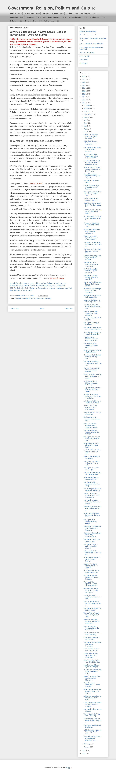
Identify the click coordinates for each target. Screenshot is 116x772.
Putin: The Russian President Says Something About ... (91, 425)
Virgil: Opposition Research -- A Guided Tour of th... (92, 684)
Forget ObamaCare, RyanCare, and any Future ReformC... (91, 238)
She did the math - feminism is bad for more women (91, 264)
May (85, 126)
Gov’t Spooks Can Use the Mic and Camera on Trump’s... (92, 704)
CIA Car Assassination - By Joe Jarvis (91, 638)
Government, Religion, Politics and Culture (52, 8)
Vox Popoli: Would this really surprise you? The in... (92, 363)
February (87, 744)
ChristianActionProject (51, 17)
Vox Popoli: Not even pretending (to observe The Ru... (92, 502)
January (87, 747)
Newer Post (14, 309)
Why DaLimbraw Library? (88, 31)
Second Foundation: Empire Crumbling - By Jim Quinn (92, 175)
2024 (84, 82)
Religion (13, 21)
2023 (84, 85)
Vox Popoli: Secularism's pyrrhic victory (92, 540)
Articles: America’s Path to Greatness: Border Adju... (92, 698)
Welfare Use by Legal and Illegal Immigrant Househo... (92, 257)
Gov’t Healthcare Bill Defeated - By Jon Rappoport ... (90, 270)
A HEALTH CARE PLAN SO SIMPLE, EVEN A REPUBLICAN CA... (92, 162)
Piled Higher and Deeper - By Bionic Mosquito (92, 666)
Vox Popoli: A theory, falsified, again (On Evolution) (91, 277)
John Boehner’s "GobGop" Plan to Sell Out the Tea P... (92, 218)
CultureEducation (75, 17)
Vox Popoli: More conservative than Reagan (90, 521)
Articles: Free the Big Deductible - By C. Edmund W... (91, 655)
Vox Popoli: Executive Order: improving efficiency (91, 546)
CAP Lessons (49, 21)
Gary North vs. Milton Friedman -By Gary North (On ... (91, 590)
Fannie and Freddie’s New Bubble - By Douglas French (92, 284)
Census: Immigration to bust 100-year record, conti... (92, 224)
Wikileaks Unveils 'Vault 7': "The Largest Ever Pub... (92, 732)
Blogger (68, 768)
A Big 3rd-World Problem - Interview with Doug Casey (92, 389)
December (87, 105)
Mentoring (30, 17)
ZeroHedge (83, 63)
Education (14, 17)
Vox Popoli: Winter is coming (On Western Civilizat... (91, 577)
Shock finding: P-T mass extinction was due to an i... (92, 720)
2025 (84, 79)
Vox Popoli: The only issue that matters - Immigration (92, 644)
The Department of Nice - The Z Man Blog (92, 633)
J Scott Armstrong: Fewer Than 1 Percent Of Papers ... (92, 187)
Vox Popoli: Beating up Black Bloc (91, 323)
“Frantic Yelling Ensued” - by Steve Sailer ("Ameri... (92, 559)
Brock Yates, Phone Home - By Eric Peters (92, 351)
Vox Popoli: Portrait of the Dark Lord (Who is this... (92, 328)
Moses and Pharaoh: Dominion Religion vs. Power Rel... (92, 621)
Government (29, 13)
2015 (84, 753)
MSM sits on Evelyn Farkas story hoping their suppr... (91, 143)
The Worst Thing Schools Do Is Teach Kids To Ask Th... (92, 244)
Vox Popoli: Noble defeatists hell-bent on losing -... (92, 484)
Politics (13, 13)
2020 (84, 94)
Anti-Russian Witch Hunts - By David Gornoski (92, 402)
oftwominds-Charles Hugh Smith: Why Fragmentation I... (92, 534)
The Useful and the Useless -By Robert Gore (91, 345)
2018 (84, 100)
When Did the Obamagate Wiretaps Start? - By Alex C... (92, 691)
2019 (84, 97)
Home (41, 309)
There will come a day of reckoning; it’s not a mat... (92, 463)
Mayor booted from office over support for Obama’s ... (92, 678)
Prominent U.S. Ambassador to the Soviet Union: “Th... (91, 339)
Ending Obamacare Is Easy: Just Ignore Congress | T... (91, 136)
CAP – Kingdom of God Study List (91, 44)
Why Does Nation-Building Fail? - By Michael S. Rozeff (92, 376)
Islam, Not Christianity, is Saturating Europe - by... (92, 301)
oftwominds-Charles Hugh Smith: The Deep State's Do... (92, 290)
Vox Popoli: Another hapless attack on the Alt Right (91, 432)
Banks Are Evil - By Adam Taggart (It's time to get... (92, 451)
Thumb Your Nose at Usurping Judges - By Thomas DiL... (92, 495)
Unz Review (84, 60)
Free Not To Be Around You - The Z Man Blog (92, 661)
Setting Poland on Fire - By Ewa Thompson (91, 199)
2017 (84, 103)
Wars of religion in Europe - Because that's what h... (92, 508)
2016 (84, 750)
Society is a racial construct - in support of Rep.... (92, 597)
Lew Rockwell (84, 56)
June (86, 123)
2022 (84, 88)
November (87, 108)
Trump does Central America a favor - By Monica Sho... (91, 628)
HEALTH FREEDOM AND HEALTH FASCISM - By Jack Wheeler (92, 169)
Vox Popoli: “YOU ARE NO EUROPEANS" (92, 609)
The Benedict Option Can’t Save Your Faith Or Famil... (92, 251)
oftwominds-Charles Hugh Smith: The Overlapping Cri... (92, 205)
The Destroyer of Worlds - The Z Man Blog (92, 715)
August (86, 117)
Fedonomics (85, 13)
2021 (84, 91)
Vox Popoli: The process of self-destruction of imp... (92, 438)
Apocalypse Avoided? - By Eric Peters (92, 726)
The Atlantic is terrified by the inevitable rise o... (92, 473)
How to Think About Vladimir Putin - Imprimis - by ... (90, 407)
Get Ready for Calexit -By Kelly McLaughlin (92, 296)
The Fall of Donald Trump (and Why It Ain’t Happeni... (92, 149)
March (86, 132)
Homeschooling (30, 21)
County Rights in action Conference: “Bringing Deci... (92, 515)
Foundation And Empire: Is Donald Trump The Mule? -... (92, 211)
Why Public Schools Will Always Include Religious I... (92, 231)
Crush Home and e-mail (88, 35)
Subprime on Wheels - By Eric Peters (92, 413)
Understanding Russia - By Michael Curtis (91, 478)
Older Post (69, 309)
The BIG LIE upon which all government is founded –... (92, 370)
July (85, 120)
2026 (84, 76)
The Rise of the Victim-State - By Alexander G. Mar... (92, 306)
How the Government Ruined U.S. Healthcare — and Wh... (92, 396)
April (85, 129)
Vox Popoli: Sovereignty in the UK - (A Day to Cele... (92, 193)
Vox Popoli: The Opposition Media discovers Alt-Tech (90, 584)
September (88, 114)
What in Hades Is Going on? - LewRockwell (92, 650)
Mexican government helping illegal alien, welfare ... (91, 313)
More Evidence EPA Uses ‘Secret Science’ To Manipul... (92, 528)
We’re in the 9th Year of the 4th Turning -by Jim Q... (92, 603)
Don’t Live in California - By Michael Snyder (92, 571)
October (87, 111)
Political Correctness (50, 13)
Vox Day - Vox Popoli (87, 52)
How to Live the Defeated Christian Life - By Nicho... (92, 356)
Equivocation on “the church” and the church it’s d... (92, 419)
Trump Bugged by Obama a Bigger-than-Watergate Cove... (92, 738)
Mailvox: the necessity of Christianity (92, 457)
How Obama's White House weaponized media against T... (91, 156)
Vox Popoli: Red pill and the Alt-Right (92, 469)
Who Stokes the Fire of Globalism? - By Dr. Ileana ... (91, 445)
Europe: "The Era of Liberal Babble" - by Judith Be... (91, 566)
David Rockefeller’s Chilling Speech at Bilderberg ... (90, 383)
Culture (69, 13)
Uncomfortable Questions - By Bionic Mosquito (92, 333)
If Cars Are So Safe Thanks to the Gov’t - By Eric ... (92, 552)
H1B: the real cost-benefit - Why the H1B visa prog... (92, 671)
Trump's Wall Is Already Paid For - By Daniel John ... (91, 615)
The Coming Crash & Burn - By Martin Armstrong (92, 489)
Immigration (94, 17)
